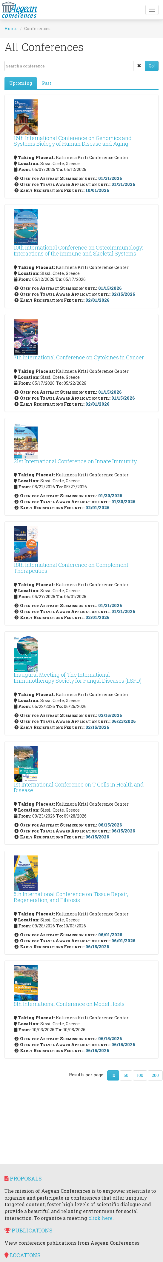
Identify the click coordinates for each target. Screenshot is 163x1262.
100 (140, 1075)
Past (46, 83)
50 (126, 1075)
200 (155, 1075)
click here (100, 1218)
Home (11, 28)
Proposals (23, 1178)
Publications (28, 1230)
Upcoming (20, 83)
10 (113, 1075)
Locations (22, 1255)
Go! (152, 66)
